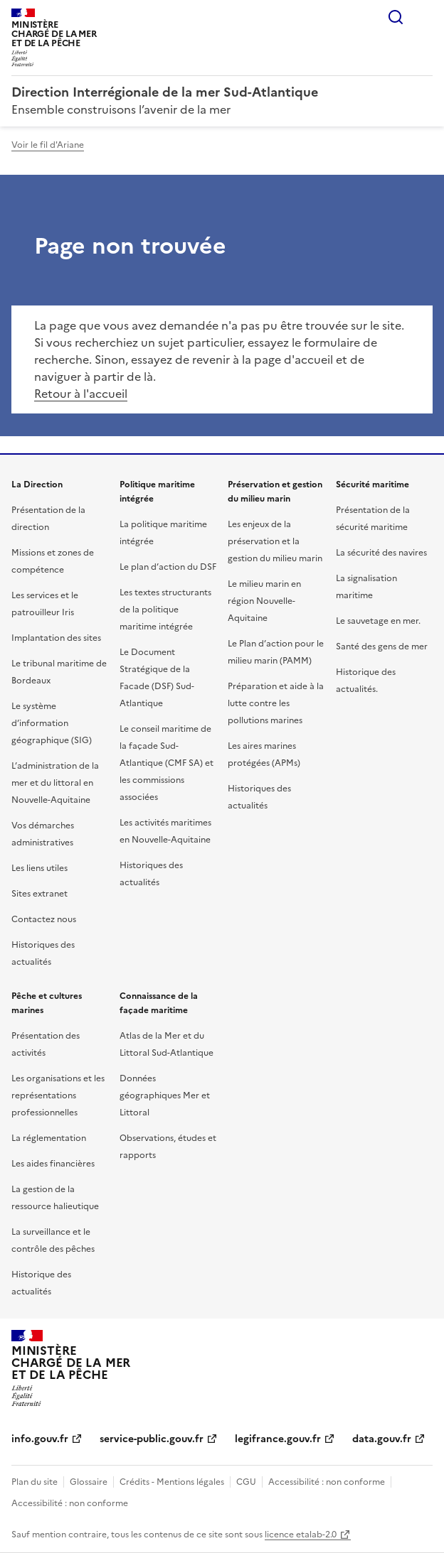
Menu (424, 17)
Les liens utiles (39, 868)
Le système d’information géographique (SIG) (51, 723)
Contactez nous (43, 919)
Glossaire (88, 1482)
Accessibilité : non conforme (326, 1482)
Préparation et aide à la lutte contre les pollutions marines (276, 703)
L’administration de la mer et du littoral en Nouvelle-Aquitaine (55, 782)
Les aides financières (53, 1163)
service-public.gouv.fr (152, 1439)
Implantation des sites (56, 638)
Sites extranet (39, 893)
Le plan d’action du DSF (168, 567)
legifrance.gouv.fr (278, 1439)
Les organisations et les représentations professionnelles (58, 1095)
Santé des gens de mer (382, 646)
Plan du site (34, 1482)
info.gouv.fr (39, 1439)
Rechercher (395, 17)
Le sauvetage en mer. (378, 621)
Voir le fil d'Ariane (47, 145)
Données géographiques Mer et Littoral (165, 1095)
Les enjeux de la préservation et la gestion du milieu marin (275, 541)
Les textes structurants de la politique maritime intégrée (165, 609)
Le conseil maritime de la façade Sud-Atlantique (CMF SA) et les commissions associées (166, 763)
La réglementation (48, 1138)
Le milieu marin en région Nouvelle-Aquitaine (264, 601)
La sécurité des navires (381, 552)
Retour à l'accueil (80, 393)
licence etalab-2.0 (301, 1534)
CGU (246, 1482)
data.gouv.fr (381, 1439)
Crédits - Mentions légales (172, 1482)
